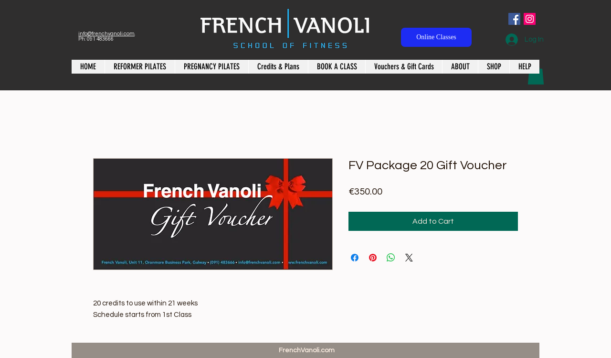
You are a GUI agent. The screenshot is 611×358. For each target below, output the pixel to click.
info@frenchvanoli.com (106, 33)
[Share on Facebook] (354, 257)
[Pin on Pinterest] (373, 257)
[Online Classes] (436, 37)
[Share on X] (409, 257)
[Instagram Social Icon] (530, 19)
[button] (535, 75)
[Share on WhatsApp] (391, 257)
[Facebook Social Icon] (514, 19)
